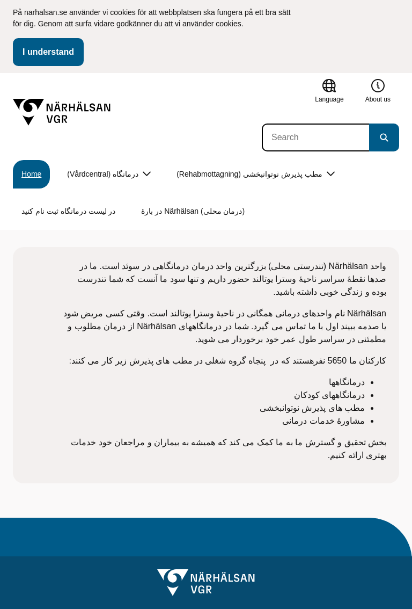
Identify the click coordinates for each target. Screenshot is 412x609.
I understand (48, 51)
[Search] (315, 137)
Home (31, 174)
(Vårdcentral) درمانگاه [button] (109, 174)
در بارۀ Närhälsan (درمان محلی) (193, 211)
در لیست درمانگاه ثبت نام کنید (68, 211)
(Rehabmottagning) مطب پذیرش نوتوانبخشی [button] (255, 174)
